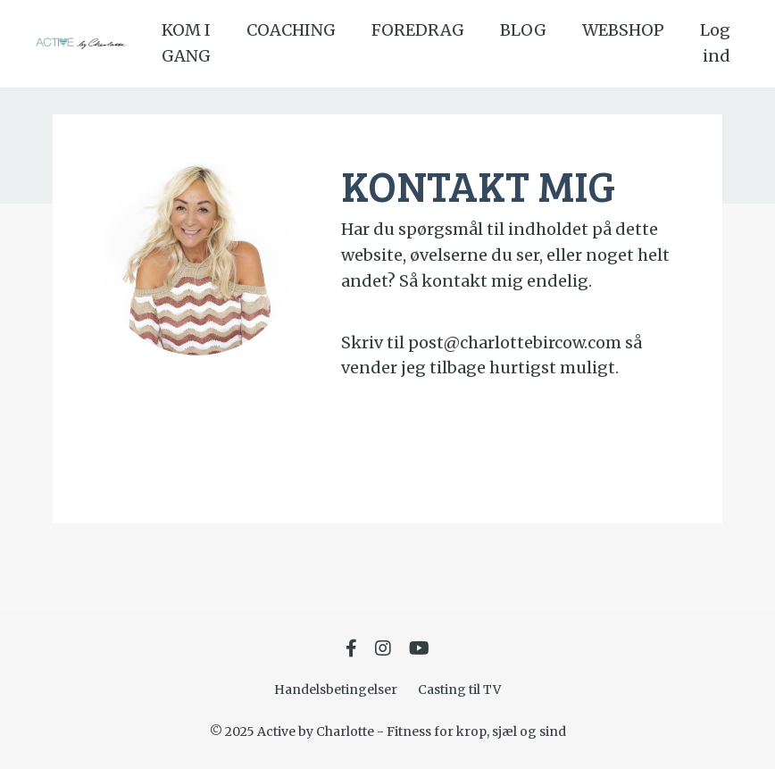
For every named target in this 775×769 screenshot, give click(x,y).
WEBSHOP (623, 30)
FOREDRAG (417, 30)
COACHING (291, 30)
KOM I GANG (186, 43)
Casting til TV (459, 689)
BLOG (523, 30)
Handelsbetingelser (335, 689)
